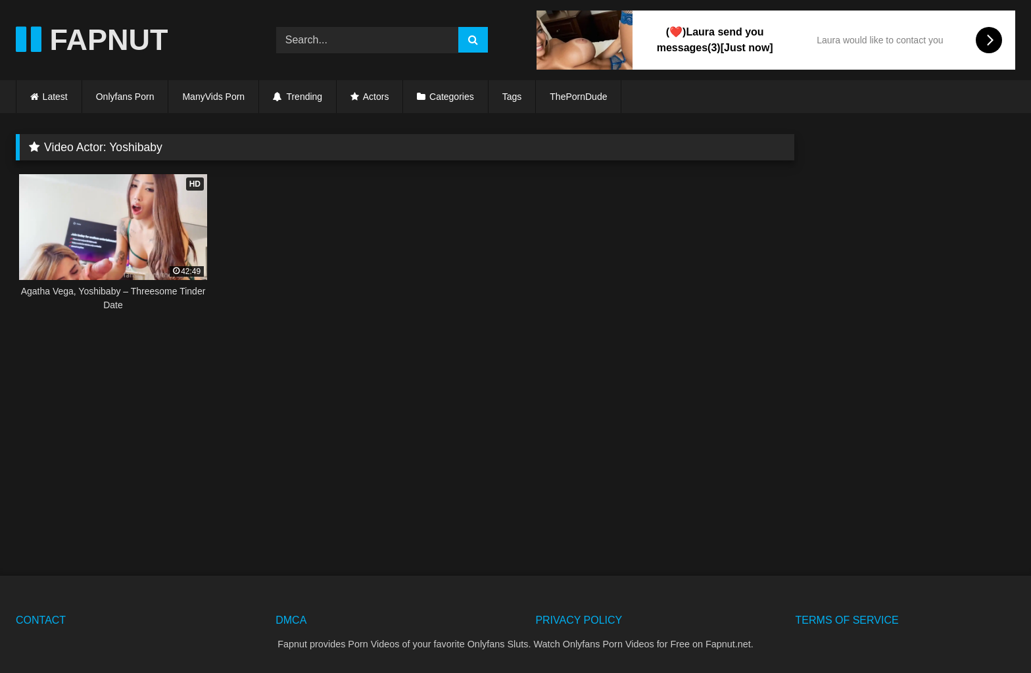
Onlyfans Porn (125, 96)
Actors (376, 96)
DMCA (291, 620)
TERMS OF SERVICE (847, 620)
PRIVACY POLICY (578, 620)
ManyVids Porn (213, 96)
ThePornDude (578, 96)
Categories (451, 96)
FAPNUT (92, 40)
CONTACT (41, 620)
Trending (297, 96)
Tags (512, 96)
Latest (55, 96)
